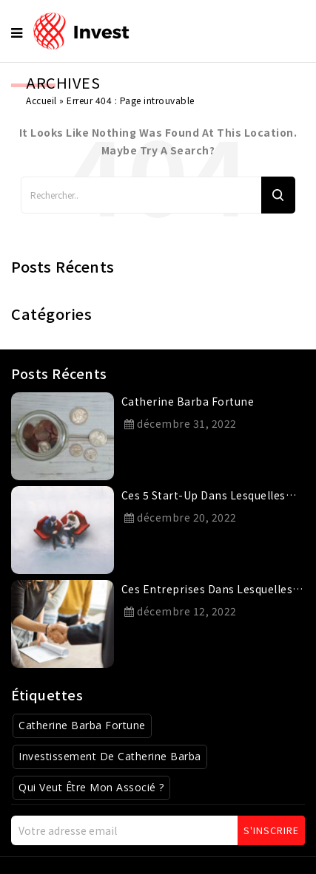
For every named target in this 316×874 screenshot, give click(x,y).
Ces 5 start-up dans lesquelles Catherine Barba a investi (203, 498)
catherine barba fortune (188, 401)
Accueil (41, 100)
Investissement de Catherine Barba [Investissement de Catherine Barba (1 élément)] (110, 756)
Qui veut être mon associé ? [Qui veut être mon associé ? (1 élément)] (91, 787)
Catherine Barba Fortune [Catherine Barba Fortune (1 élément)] (82, 725)
